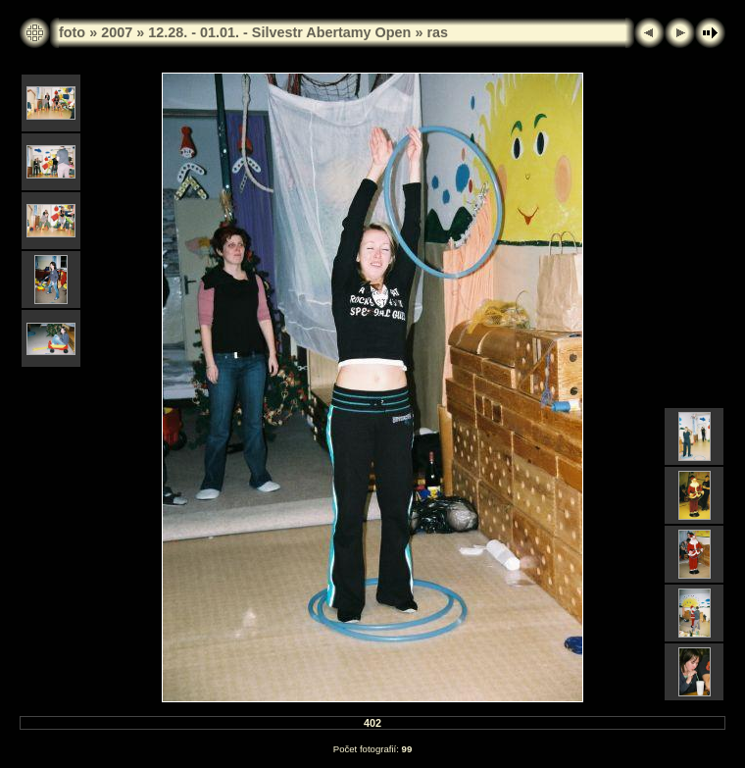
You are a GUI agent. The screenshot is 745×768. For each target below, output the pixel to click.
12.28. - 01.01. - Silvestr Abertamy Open (279, 32)
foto (72, 32)
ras (437, 32)
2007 (116, 32)
